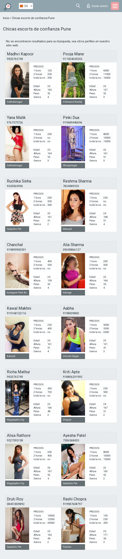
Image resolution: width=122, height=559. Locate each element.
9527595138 (15, 440)
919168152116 (16, 313)
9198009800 (71, 313)
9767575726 (15, 122)
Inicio (6, 18)
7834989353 (71, 186)
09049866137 (72, 250)
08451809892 (16, 504)
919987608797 (72, 504)
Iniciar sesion (97, 6)
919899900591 (16, 250)
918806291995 (72, 377)
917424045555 (72, 59)
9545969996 (15, 186)
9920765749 (15, 59)
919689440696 (72, 122)
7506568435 (71, 440)
